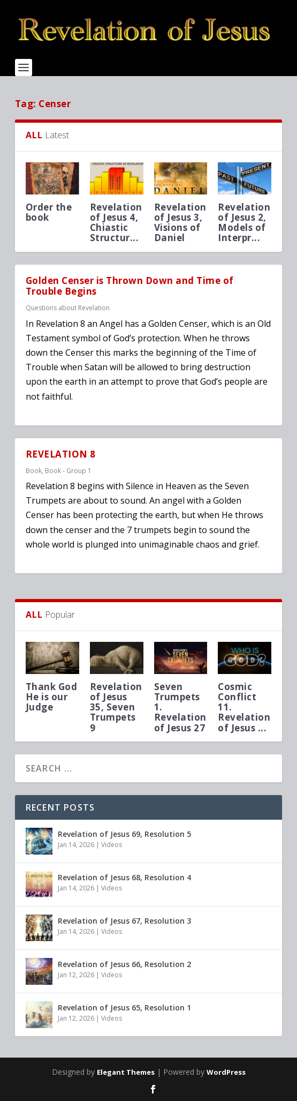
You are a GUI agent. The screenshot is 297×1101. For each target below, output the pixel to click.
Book (34, 470)
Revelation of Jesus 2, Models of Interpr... (244, 222)
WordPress (226, 1072)
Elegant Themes (126, 1072)
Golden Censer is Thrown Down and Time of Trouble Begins (130, 286)
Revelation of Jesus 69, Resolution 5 (124, 834)
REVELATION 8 (61, 454)
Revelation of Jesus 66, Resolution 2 (124, 964)
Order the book (49, 212)
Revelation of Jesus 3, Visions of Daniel (180, 222)
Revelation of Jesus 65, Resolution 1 (124, 1007)
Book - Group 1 (68, 470)
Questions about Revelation (68, 307)
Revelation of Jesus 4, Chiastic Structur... (116, 222)
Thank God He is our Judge (52, 696)
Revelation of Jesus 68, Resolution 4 (124, 877)
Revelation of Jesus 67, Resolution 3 (124, 921)
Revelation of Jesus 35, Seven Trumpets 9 (116, 707)
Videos (111, 844)
